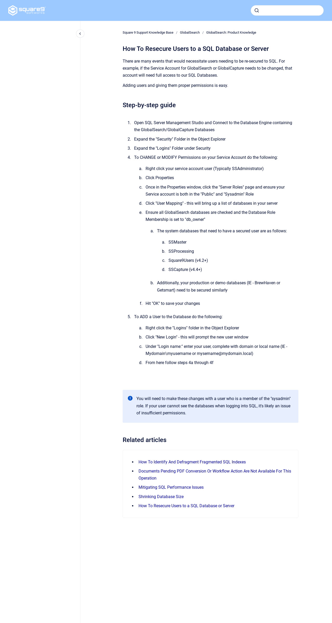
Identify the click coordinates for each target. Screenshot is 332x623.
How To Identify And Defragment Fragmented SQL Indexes (192, 461)
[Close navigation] (80, 33)
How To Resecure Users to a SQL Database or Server (186, 505)
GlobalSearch (190, 32)
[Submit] (257, 10)
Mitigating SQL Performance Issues (171, 487)
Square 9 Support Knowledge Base (148, 32)
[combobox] (287, 10)
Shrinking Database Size (161, 496)
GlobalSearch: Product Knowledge (231, 32)
